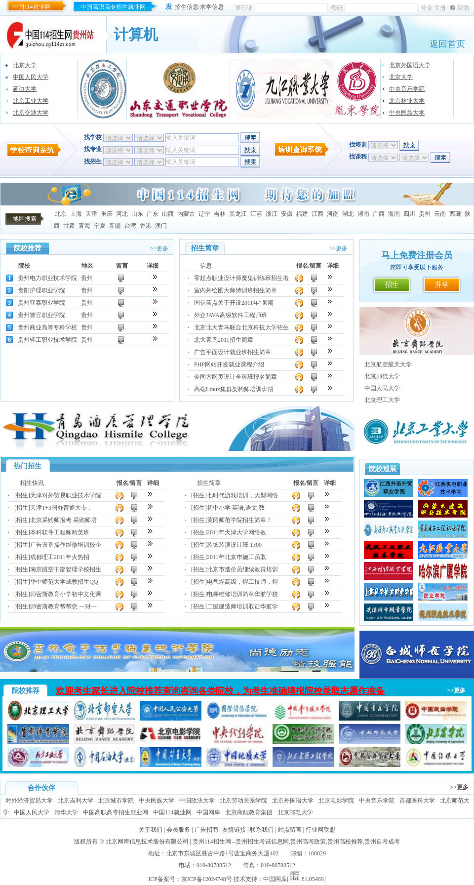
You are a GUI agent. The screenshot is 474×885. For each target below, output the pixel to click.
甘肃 (69, 225)
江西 (317, 213)
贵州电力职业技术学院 (47, 278)
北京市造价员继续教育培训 (242, 569)
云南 (440, 213)
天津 (91, 213)
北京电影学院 (336, 800)
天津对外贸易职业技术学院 (65, 495)
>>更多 (159, 248)
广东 (152, 213)
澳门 (161, 225)
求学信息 (212, 6)
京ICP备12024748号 (206, 879)
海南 (394, 213)
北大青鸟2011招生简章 (223, 339)
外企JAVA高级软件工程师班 (230, 315)
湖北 (348, 213)
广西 (379, 213)
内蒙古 (186, 213)
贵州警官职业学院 (41, 315)
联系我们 (262, 829)
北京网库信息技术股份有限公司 (147, 841)
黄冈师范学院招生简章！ (239, 520)
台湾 (130, 225)
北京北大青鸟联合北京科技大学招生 (241, 327)
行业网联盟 (320, 829)
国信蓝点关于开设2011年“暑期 (234, 302)
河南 (333, 213)
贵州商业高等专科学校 (47, 327)
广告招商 (206, 829)
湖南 (363, 213)
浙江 (271, 213)
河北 (122, 213)
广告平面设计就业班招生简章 (232, 352)
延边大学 (25, 88)
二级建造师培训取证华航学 (242, 606)
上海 (76, 213)
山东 (137, 213)
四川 (409, 213)
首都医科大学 (417, 800)
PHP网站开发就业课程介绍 (229, 364)
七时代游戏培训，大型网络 (242, 495)
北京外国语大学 (410, 65)
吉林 (220, 213)
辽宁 (204, 213)
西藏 (455, 213)
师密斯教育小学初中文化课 (65, 594)
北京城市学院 (116, 800)
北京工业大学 (30, 100)
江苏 (256, 213)
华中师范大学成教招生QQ (64, 581)
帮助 (463, 7)
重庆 (107, 213)
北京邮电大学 (295, 812)
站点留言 (290, 829)
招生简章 (209, 483)
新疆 (115, 225)
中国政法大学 (197, 800)
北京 (61, 213)
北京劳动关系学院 (243, 800)
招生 (392, 284)
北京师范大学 (382, 376)
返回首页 (447, 44)
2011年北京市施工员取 (236, 557)
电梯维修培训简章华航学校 (242, 594)
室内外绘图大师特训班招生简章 (235, 290)
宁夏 (100, 225)
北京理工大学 (382, 400)
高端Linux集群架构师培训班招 (234, 389)
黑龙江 (238, 213)
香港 (146, 225)
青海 (84, 225)
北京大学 (25, 65)
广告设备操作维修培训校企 (65, 544)
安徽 (287, 213)
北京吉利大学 (75, 800)
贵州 (425, 213)
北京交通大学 (30, 112)
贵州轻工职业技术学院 (47, 339)
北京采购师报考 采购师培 (63, 520)
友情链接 (234, 829)
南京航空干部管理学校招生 (65, 569)
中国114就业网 (31, 6)
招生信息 (186, 6)
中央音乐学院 (407, 88)
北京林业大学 (407, 100)
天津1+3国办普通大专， (61, 507)
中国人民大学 (30, 77)
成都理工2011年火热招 (59, 557)
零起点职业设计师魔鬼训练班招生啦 (241, 278)
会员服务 (178, 829)
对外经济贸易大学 (29, 800)
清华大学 (66, 812)
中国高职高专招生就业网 (113, 6)
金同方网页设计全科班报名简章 (235, 376)
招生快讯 (32, 483)
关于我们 (150, 829)
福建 (302, 213)
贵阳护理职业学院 (41, 290)
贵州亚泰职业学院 (41, 302)
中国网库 (208, 812)
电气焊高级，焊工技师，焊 (242, 581)
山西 (168, 213)
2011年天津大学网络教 (236, 532)
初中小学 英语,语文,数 (236, 507)
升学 (442, 284)
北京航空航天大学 (388, 364)
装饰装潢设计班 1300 (234, 544)
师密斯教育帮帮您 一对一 (63, 606)
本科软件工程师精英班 (59, 532)
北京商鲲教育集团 (249, 812)
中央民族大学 (407, 112)
